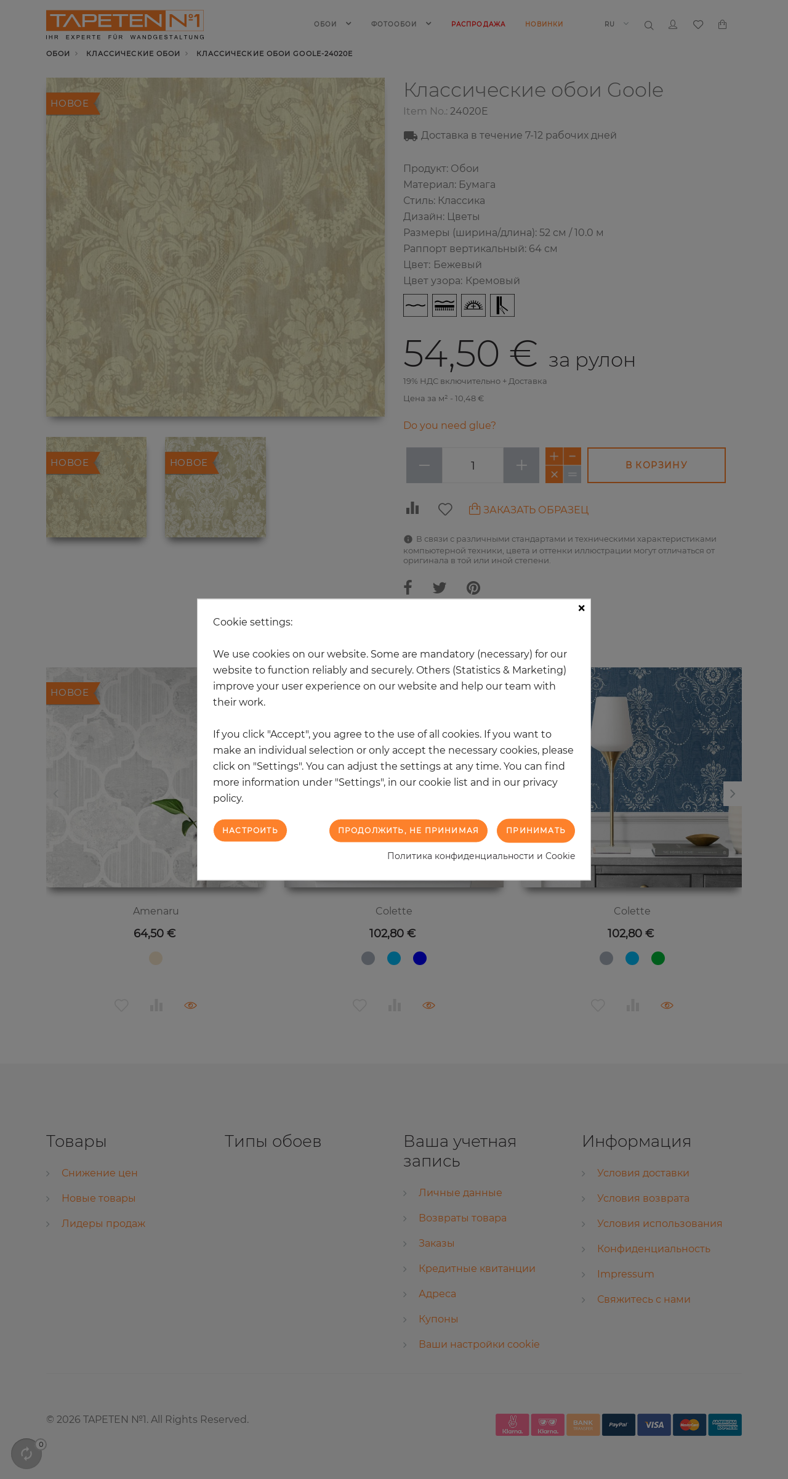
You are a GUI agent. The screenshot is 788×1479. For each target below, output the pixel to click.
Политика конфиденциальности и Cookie (481, 855)
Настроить (250, 830)
